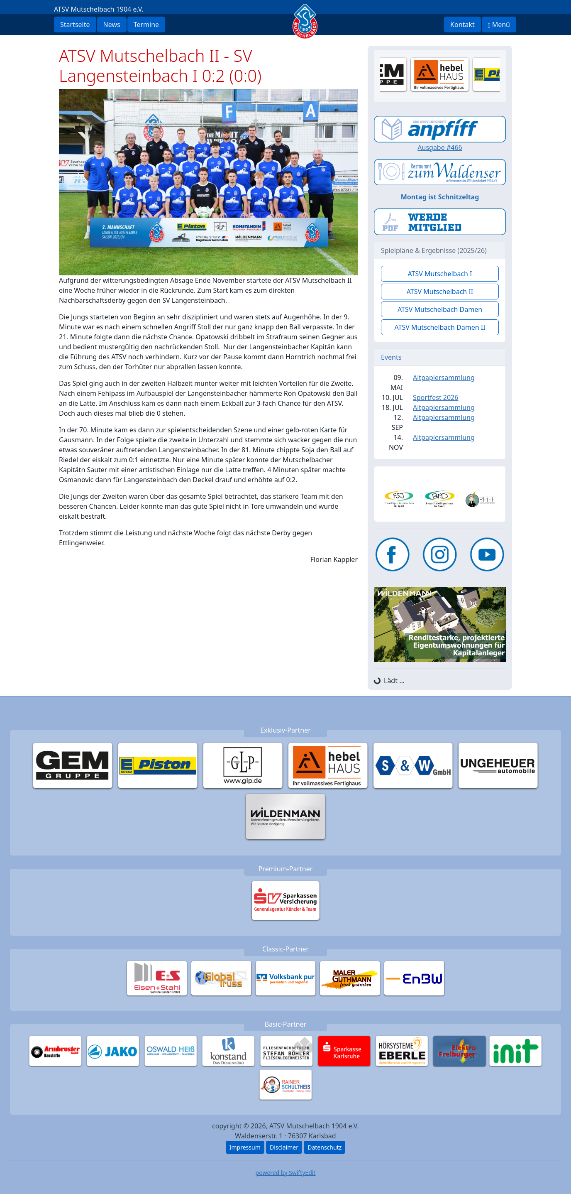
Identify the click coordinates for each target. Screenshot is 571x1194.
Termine (146, 24)
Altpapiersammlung (444, 377)
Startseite (75, 24)
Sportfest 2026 (435, 397)
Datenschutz (324, 1147)
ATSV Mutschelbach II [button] (440, 291)
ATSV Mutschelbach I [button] (440, 273)
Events (391, 357)
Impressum (245, 1147)
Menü (499, 24)
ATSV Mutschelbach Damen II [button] (439, 327)
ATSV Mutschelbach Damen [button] (440, 309)
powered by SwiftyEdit (286, 1173)
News (111, 24)
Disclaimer (284, 1147)
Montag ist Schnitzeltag (440, 196)
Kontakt (462, 24)
